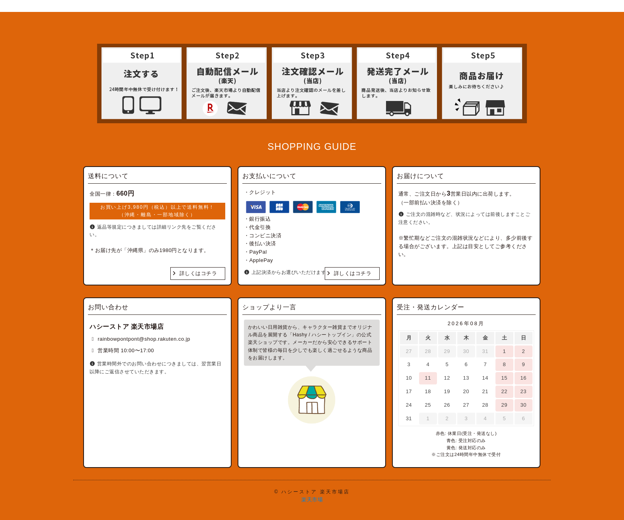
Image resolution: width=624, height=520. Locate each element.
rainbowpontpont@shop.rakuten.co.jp (144, 339)
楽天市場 (312, 500)
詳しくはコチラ (198, 273)
